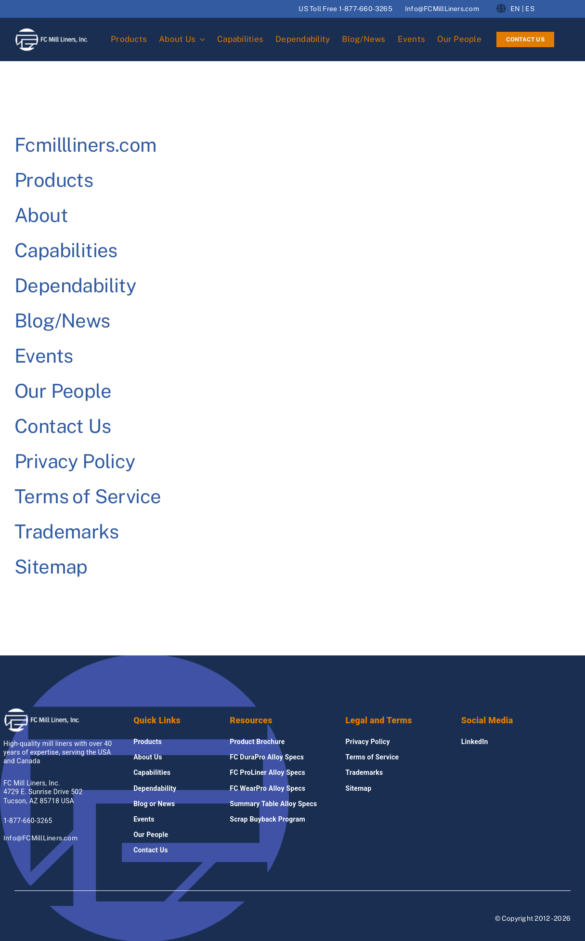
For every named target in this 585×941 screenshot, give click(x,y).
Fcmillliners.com (85, 144)
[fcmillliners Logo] (51, 31)
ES (529, 9)
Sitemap (51, 566)
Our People (62, 390)
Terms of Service (87, 496)
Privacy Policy (74, 461)
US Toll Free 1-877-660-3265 (345, 9)
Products (53, 180)
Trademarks (66, 531)
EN (515, 9)
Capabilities (65, 250)
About (41, 215)
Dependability (75, 285)
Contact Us (62, 426)
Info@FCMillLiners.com (442, 9)
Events (43, 355)
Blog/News (62, 320)
